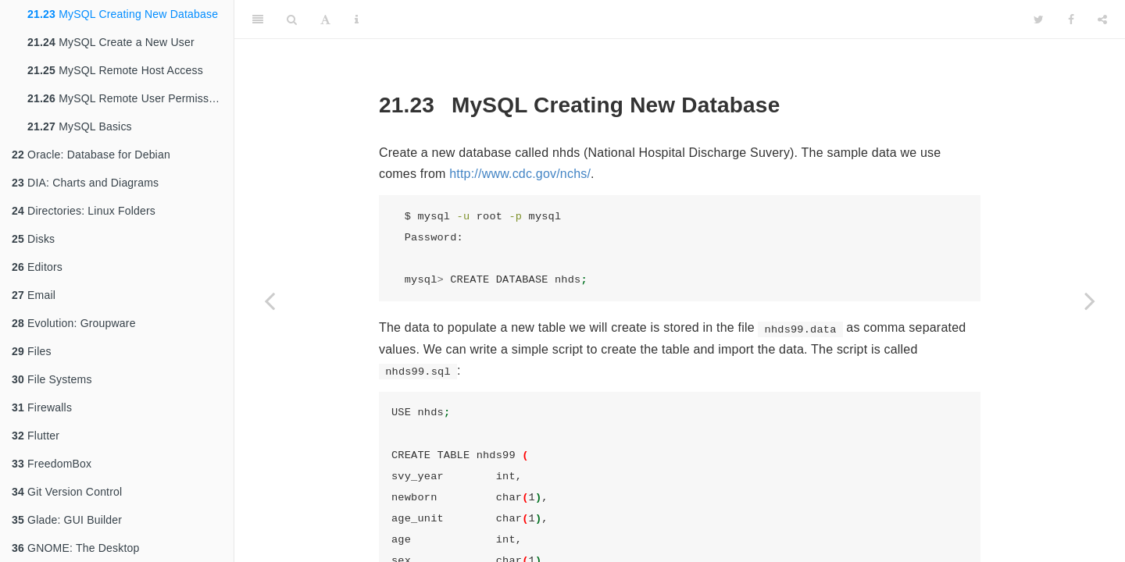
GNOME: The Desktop (75, 548)
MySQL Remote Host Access (115, 70)
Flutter (35, 435)
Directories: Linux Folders (83, 211)
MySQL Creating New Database (122, 14)
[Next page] (1090, 300)
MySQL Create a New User (111, 42)
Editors (37, 267)
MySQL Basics (79, 126)
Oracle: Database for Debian (91, 154)
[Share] (1102, 19)
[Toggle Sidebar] (258, 19)
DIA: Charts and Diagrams (85, 182)
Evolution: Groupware (74, 323)
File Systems (52, 379)
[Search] (292, 19)
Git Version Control (67, 492)
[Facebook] (1071, 19)
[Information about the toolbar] (356, 19)
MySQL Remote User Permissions (128, 98)
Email (33, 295)
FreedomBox (51, 463)
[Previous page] (269, 300)
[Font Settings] (325, 19)
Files (32, 351)
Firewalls (42, 407)
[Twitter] (1038, 19)
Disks (33, 239)
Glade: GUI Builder (67, 520)
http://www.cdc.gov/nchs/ (520, 173)
